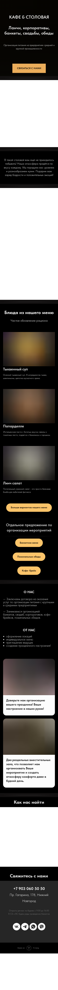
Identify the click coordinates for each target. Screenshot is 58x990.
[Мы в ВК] (16, 926)
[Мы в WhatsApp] (33, 926)
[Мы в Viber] (41, 926)
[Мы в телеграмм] (25, 926)
